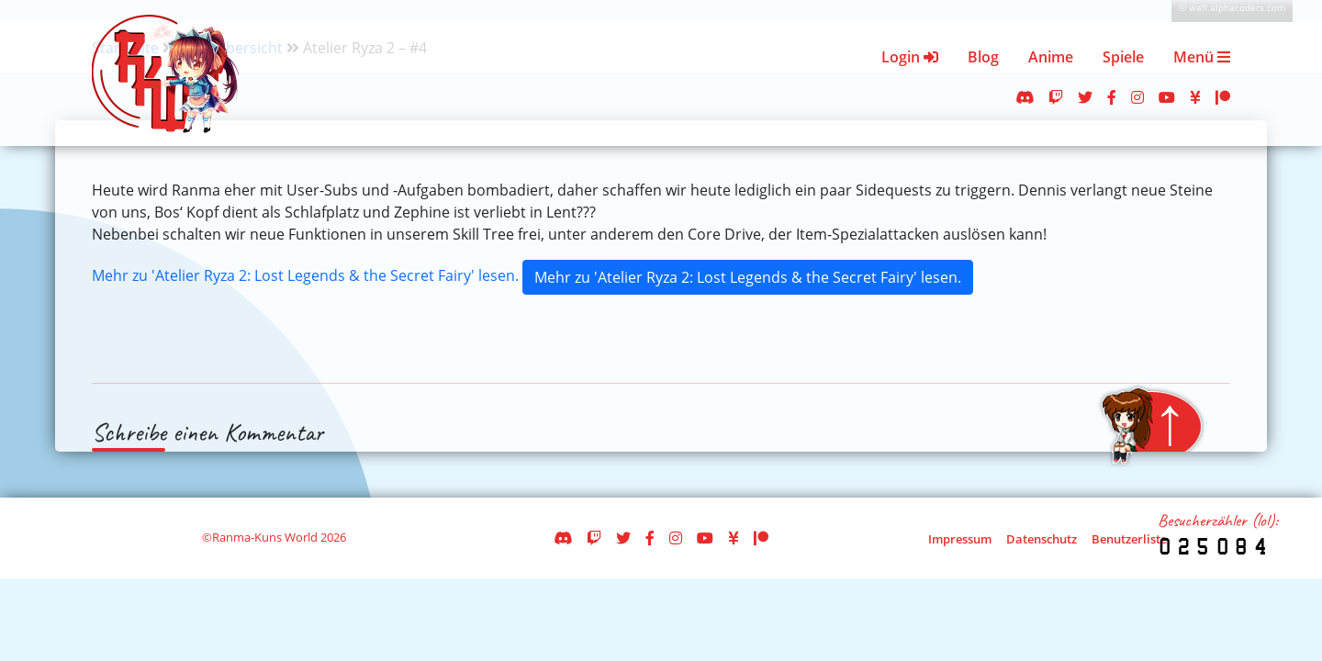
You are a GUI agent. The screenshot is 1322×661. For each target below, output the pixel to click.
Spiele (1123, 57)
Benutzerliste (1129, 539)
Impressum (960, 539)
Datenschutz (1041, 539)
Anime (1050, 57)
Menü (1201, 57)
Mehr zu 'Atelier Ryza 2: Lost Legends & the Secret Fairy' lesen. (305, 275)
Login (909, 57)
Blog (983, 57)
